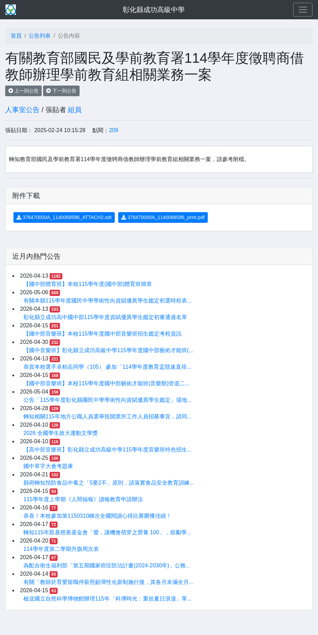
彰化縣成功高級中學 (154, 9)
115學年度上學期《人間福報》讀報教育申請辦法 (83, 499)
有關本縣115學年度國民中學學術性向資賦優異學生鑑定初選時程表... (107, 301)
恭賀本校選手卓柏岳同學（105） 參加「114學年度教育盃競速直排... (107, 367)
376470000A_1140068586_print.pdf (162, 217)
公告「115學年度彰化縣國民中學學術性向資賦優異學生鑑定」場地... (107, 400)
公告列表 (40, 36)
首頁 (16, 36)
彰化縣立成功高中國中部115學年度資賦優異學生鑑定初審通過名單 (105, 317)
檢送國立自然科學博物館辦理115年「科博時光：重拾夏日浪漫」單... (107, 599)
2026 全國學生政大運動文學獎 (60, 433)
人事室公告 (22, 109)
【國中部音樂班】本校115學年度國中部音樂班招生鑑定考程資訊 (102, 334)
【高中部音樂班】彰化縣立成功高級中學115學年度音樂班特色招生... (107, 450)
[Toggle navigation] (302, 10)
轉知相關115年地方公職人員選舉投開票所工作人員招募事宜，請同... (107, 416)
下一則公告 (61, 90)
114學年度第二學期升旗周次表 (61, 549)
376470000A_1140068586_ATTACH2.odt (64, 217)
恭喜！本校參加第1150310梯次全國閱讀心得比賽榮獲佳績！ (97, 516)
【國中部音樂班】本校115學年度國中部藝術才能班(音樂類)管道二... (106, 383)
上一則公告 (23, 90)
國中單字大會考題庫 (48, 466)
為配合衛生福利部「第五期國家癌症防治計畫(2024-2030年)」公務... (107, 565)
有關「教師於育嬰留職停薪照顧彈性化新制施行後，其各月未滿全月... (108, 582)
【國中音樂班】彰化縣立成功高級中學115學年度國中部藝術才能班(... (108, 350)
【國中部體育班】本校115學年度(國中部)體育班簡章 (87, 284)
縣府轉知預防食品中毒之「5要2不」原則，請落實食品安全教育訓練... (108, 483)
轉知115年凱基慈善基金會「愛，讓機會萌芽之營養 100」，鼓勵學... (107, 532)
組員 (75, 109)
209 (113, 130)
